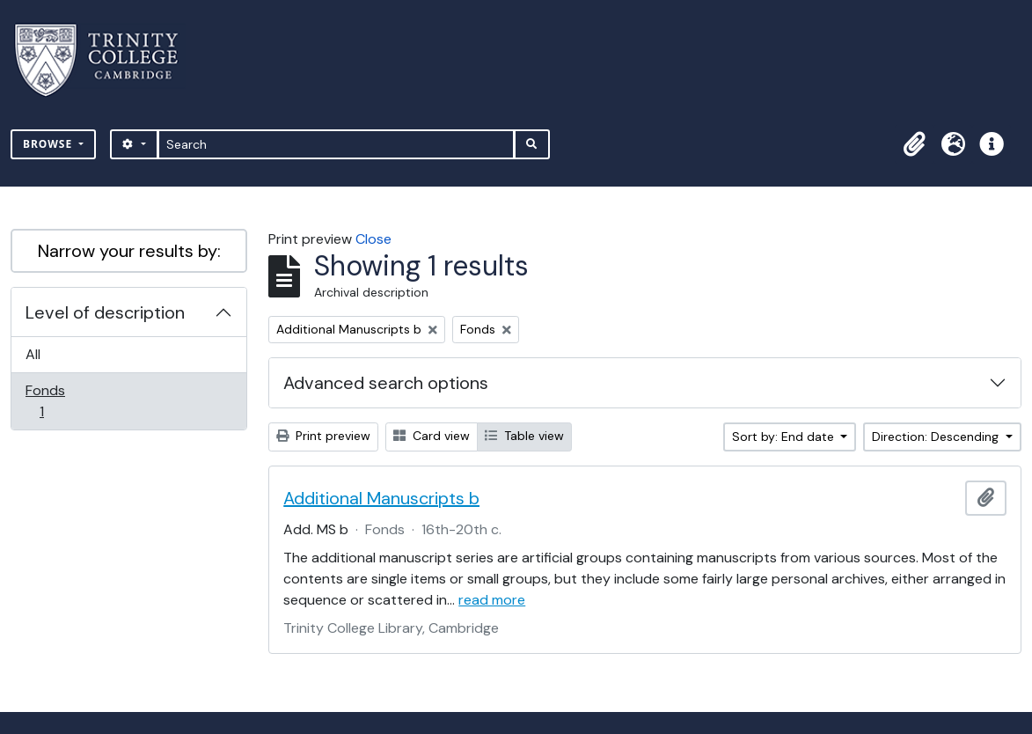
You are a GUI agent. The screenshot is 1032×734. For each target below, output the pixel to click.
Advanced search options (385, 382)
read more (491, 600)
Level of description (105, 312)
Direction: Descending (937, 436)
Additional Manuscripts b (381, 498)
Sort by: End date (785, 436)
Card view (431, 436)
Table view (524, 436)
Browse (49, 143)
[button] (914, 144)
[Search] (336, 144)
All (33, 354)
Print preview (323, 436)
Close (373, 239)
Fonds (54, 400)
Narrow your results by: (129, 250)
